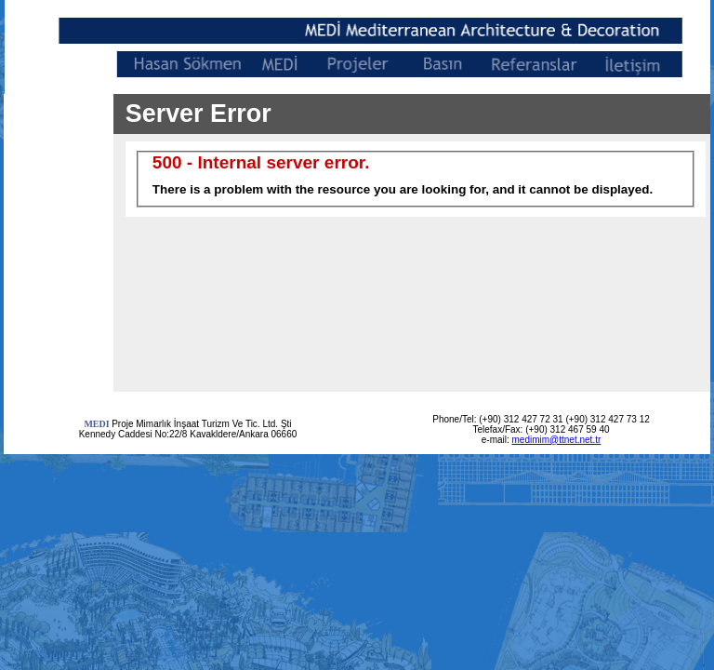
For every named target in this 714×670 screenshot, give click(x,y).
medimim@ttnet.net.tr (557, 440)
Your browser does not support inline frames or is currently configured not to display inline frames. (411, 243)
